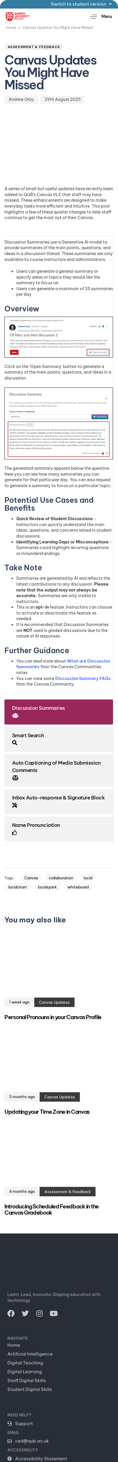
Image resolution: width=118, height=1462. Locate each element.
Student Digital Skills (29, 1389)
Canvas (31, 877)
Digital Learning (24, 1371)
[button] (98, 17)
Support (20, 1423)
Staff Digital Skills (26, 1380)
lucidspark (47, 887)
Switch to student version (81, 4)
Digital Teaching (25, 1363)
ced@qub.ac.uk (28, 1441)
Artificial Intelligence (30, 1354)
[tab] (58, 712)
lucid (88, 877)
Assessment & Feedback (34, 47)
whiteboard (78, 887)
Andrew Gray (21, 99)
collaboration (61, 877)
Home (13, 1345)
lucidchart (17, 887)
